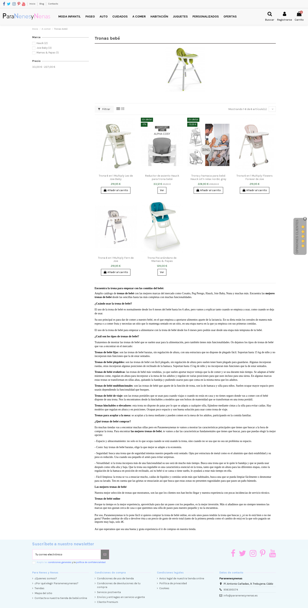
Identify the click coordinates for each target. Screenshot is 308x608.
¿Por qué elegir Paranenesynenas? (56, 583)
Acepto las (71, 562)
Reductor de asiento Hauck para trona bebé (162, 177)
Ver (162, 190)
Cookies (164, 588)
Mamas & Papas (48, 52)
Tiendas (39, 588)
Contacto (53, 3)
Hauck (42, 43)
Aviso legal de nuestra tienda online (181, 578)
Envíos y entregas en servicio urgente (121, 597)
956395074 (231, 589)
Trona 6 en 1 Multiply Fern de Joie (116, 259)
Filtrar (104, 109)
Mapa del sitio (43, 593)
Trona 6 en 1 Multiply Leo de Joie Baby (116, 177)
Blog (42, 3)
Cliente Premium (107, 602)
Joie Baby (44, 47)
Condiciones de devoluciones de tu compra (118, 585)
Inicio (32, 3)
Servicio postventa (109, 592)
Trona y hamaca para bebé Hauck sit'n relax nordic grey (208, 177)
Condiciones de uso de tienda (115, 578)
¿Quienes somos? (46, 578)
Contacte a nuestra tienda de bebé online (61, 598)
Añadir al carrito (115, 190)
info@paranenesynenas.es (241, 595)
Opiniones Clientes (297, 236)
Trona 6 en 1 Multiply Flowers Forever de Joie (254, 177)
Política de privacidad (173, 583)
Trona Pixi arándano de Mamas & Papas (162, 259)
